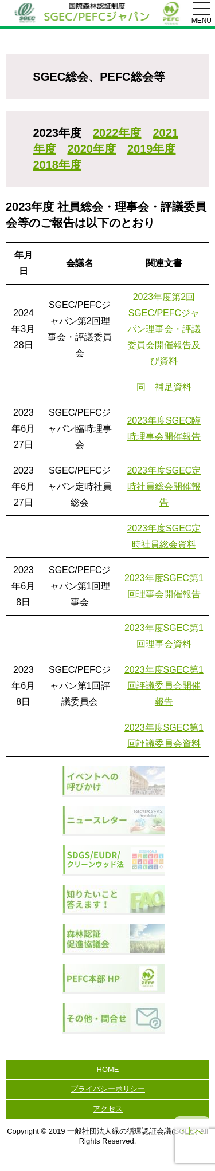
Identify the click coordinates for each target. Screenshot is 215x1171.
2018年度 (57, 165)
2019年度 (151, 149)
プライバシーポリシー (108, 1089)
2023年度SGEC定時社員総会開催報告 (164, 486)
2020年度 (92, 149)
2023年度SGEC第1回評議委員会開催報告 (164, 686)
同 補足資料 (163, 387)
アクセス (108, 1109)
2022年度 (117, 133)
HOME (108, 1069)
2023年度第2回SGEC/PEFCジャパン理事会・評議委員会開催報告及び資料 (164, 329)
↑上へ (192, 1132)
